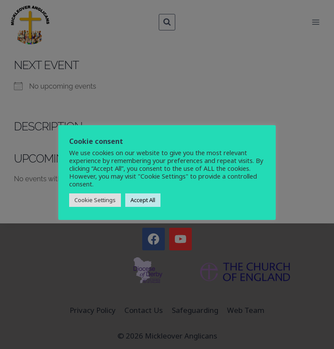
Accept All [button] (142, 200)
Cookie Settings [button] (95, 200)
